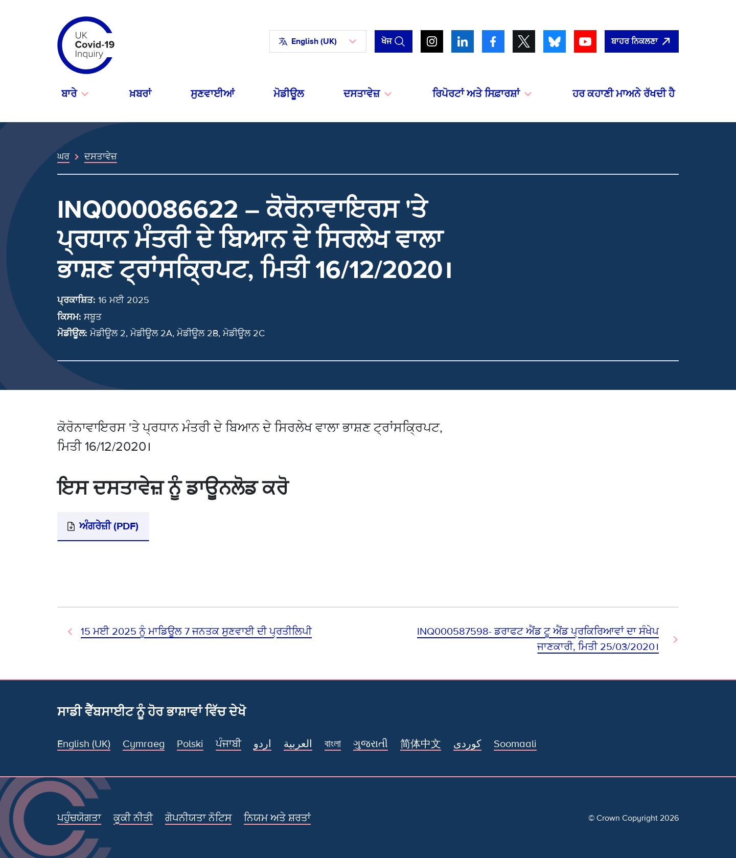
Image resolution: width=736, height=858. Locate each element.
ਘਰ (63, 156)
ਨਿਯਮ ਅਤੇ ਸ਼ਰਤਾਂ (277, 818)
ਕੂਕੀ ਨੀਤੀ (133, 818)
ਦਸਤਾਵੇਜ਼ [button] (361, 94)
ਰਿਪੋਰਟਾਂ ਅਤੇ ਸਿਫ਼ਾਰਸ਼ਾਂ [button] (476, 94)
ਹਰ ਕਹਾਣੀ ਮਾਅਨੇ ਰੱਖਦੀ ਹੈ (623, 94)
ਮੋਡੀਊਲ (288, 94)
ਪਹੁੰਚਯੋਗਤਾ (79, 818)
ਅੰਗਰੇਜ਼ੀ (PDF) (109, 526)
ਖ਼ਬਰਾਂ (140, 94)
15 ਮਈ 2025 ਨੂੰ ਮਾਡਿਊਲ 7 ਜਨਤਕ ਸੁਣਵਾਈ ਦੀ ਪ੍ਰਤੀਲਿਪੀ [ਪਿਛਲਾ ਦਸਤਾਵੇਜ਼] (196, 631)
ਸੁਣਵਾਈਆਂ (213, 94)
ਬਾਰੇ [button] (69, 94)
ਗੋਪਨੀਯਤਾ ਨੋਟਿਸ (198, 818)
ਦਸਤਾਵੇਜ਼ (100, 156)
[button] (317, 41)
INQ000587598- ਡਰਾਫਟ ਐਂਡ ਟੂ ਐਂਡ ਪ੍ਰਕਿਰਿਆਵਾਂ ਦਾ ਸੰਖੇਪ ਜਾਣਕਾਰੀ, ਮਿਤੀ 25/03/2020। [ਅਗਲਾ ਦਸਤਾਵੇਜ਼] (538, 639)
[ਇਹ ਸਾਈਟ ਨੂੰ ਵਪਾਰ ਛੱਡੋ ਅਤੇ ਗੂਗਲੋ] (642, 41)
